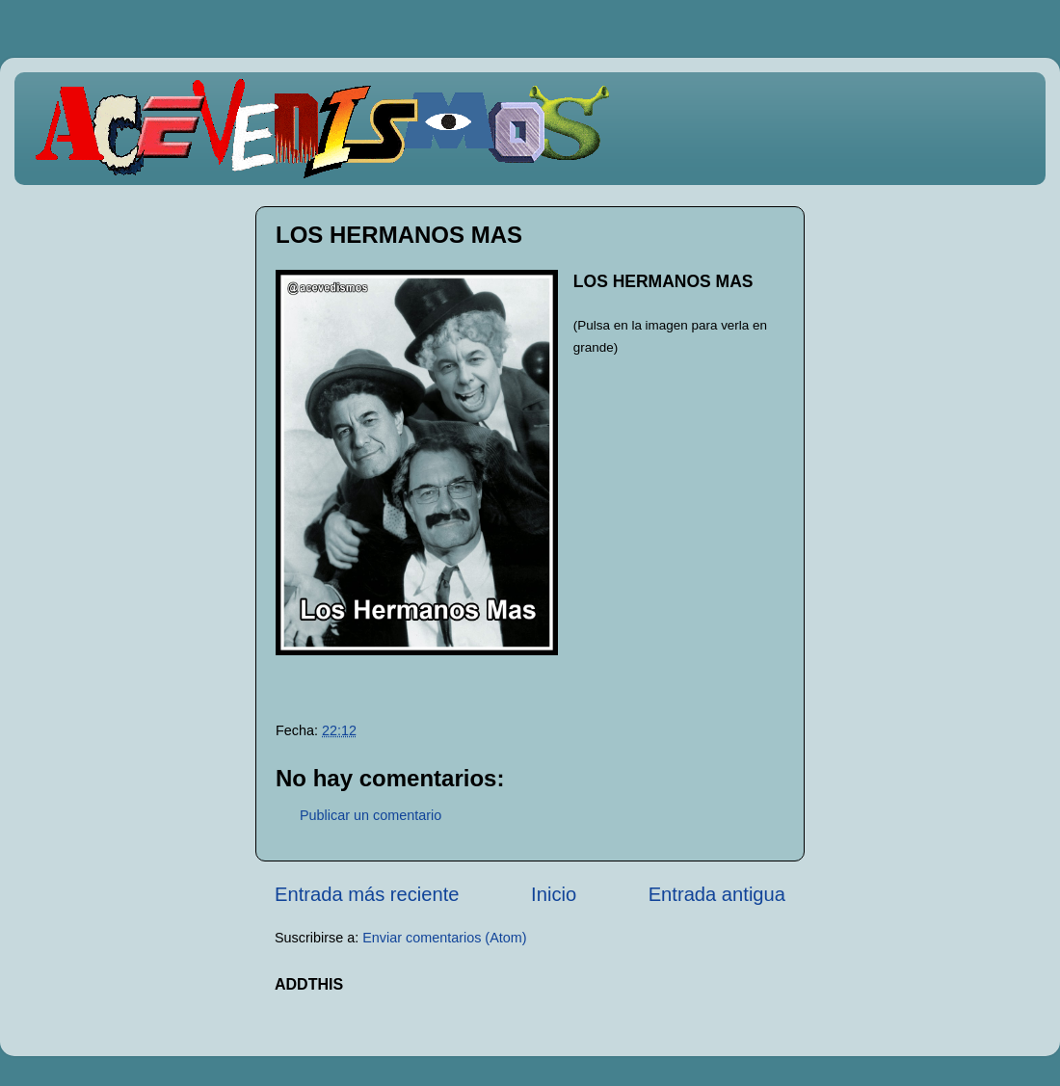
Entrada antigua (717, 894)
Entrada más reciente (367, 894)
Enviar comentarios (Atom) (444, 937)
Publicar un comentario (370, 815)
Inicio (553, 894)
